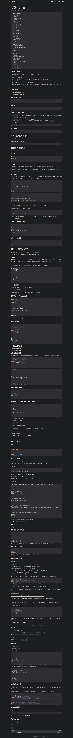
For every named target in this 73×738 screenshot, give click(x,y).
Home (12, 6)
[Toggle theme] (16, 1)
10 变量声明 (15, 41)
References (15, 67)
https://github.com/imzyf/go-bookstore (20, 318)
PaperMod (42, 736)
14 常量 (14, 62)
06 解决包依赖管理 (17, 25)
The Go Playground (16, 722)
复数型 (15, 55)
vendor (15, 28)
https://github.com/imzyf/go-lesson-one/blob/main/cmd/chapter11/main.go (28, 438)
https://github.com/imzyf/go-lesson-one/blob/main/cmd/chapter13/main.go (27, 595)
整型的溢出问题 (17, 52)
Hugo (39, 736)
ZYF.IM (12, 1)
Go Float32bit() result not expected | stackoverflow (22, 521)
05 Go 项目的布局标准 (17, 24)
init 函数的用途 (17, 38)
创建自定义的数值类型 (19, 56)
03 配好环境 (15, 16)
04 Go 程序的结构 (17, 21)
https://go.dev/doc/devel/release (19, 92)
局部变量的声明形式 (18, 45)
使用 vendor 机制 (17, 33)
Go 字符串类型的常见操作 (19, 61)
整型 (15, 50)
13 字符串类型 (16, 59)
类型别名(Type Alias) (18, 58)
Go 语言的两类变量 (18, 42)
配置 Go (16, 19)
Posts (15, 6)
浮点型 (15, 53)
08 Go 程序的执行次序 (17, 35)
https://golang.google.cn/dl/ (18, 94)
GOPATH (16, 27)
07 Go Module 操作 (17, 32)
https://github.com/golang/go (17, 141)
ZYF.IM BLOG (33, 736)
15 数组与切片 (16, 64)
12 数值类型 (15, 48)
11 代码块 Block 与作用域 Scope (20, 47)
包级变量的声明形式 (18, 44)
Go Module (16, 30)
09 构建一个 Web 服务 (17, 39)
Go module (16, 22)
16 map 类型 (15, 65)
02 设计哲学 (15, 15)
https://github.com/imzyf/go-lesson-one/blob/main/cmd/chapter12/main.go (28, 461)
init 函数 (16, 36)
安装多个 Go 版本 (18, 18)
